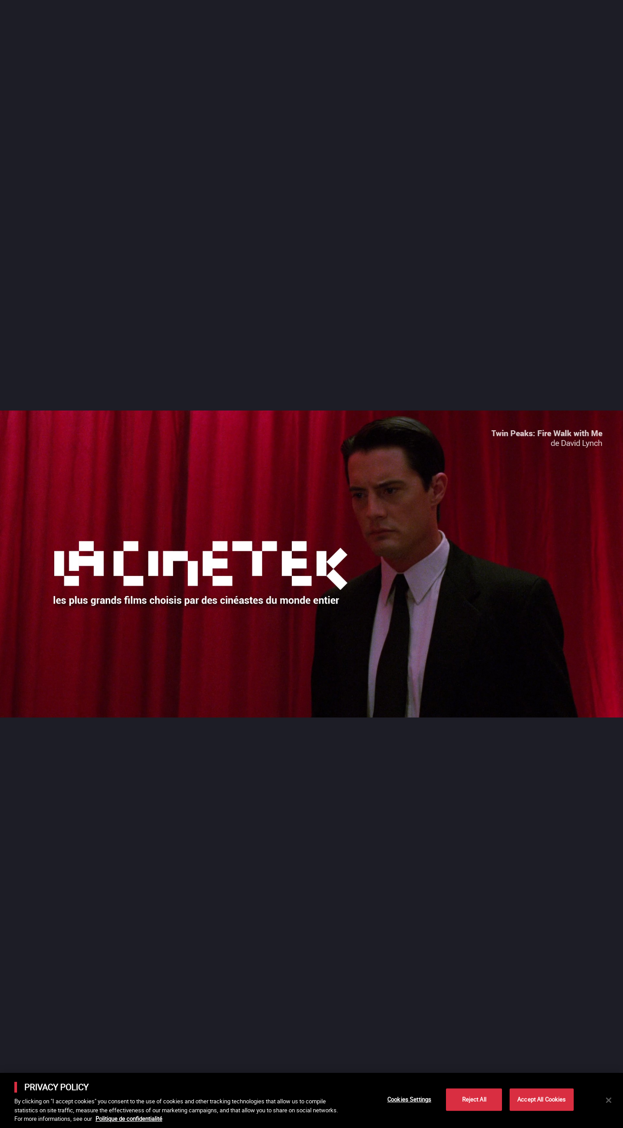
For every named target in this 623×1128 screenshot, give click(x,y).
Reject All (474, 1099)
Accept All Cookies (541, 1099)
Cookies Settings (409, 1099)
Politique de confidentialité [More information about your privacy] (128, 1119)
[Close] (609, 1100)
